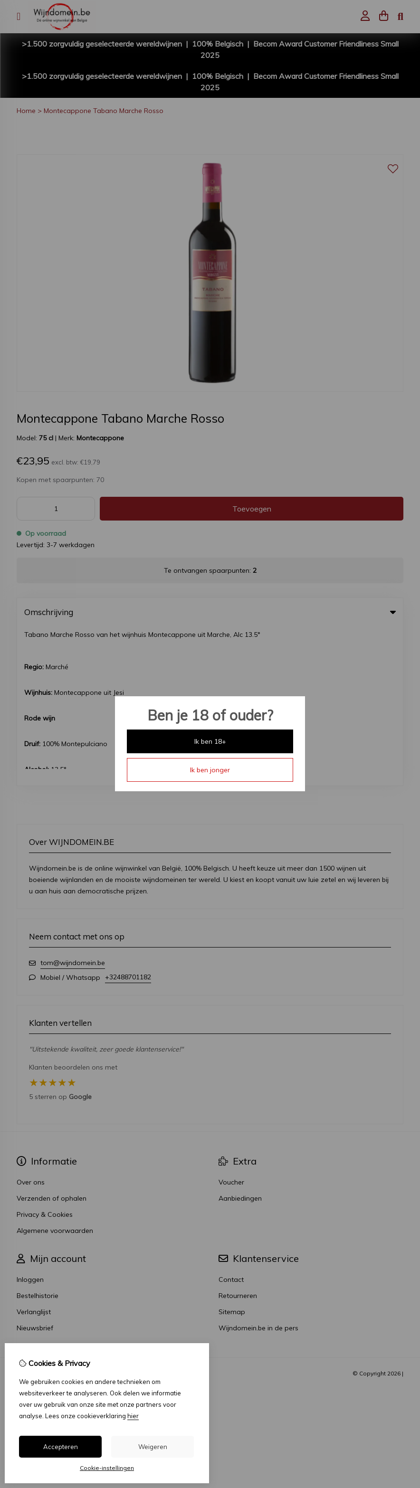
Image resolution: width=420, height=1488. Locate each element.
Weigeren (152, 1446)
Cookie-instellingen (107, 1467)
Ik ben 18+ (210, 741)
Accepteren (60, 1446)
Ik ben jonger (210, 770)
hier (133, 1416)
